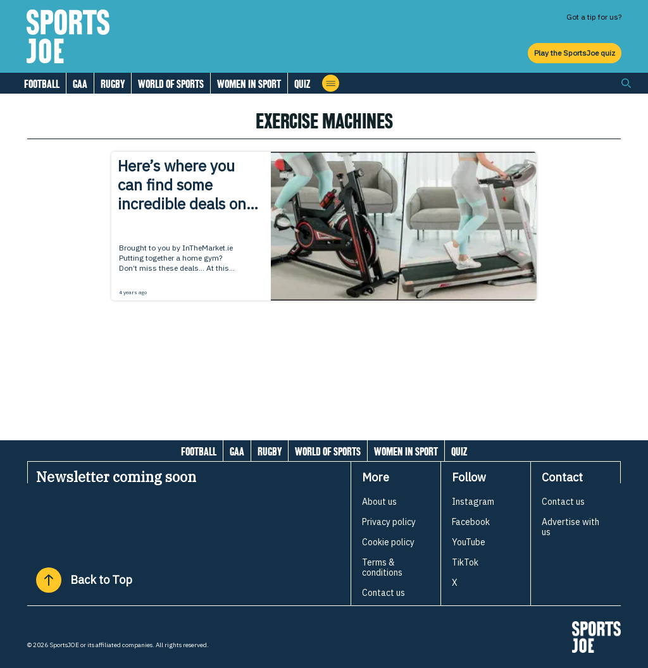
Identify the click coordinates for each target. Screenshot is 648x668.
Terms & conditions (382, 567)
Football (41, 83)
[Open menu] (330, 83)
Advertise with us (570, 527)
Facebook (471, 522)
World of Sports (171, 83)
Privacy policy (389, 522)
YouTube (468, 542)
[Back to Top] (48, 580)
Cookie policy (388, 542)
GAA (80, 83)
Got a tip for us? (593, 17)
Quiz (302, 83)
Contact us (383, 593)
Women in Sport (249, 83)
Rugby (113, 83)
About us (379, 502)
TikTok (465, 562)
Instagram (473, 502)
